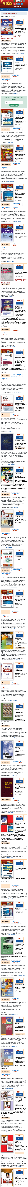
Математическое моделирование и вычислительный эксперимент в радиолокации (20, 1027)
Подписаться (14, 105)
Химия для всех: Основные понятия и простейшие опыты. (21, 234)
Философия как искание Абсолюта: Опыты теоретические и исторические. (20, 789)
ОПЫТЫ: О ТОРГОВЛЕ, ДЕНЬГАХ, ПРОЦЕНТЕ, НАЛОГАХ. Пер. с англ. (21, 1180)
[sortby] (15, 17)
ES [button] (21, 1)
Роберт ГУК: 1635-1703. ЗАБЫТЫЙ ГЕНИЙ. (20, 519)
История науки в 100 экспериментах (20, 444)
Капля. (18, 557)
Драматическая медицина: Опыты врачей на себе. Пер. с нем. (21, 672)
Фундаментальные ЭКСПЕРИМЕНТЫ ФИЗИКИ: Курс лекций (21, 642)
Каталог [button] (9, 9)
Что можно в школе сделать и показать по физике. (20, 988)
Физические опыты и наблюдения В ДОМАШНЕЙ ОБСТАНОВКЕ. (21, 120)
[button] (15, 4)
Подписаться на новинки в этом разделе (14, 98)
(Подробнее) (20, 53)
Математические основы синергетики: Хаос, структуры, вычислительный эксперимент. (21, 156)
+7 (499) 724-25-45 (17, 6)
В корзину (19, 22)
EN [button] (23, 1)
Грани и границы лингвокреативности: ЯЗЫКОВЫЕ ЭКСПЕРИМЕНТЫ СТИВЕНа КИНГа (21, 406)
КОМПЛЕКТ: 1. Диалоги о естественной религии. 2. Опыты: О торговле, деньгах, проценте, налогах (21, 1146)
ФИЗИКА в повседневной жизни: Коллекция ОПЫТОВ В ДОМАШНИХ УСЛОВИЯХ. (21, 30)
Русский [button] (18, 1)
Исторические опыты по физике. (21, 911)
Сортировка (4, 16)
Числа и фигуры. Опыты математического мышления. (20, 752)
